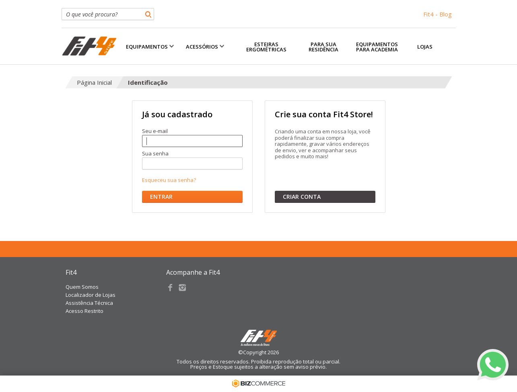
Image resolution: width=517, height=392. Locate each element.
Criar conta (302, 196)
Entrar (161, 196)
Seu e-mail (155, 132)
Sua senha (155, 154)
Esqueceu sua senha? (169, 180)
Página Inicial (94, 82)
